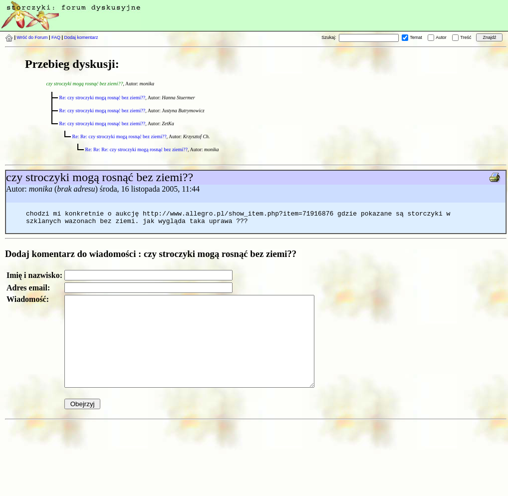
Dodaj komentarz (81, 37)
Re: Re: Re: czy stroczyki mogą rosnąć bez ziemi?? (136, 149)
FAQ (55, 37)
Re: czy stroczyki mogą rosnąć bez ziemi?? (102, 97)
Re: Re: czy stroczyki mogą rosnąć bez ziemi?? (119, 136)
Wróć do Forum (32, 37)
